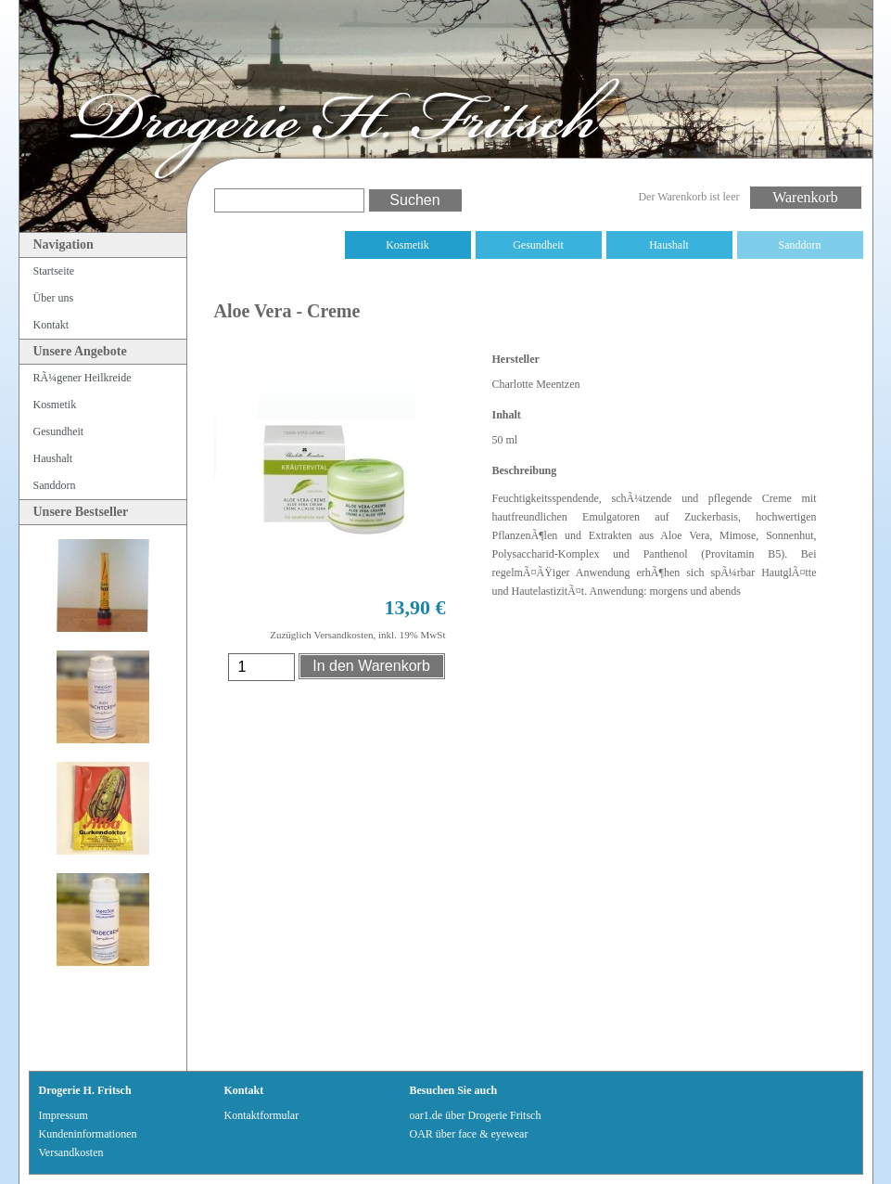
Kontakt (51, 324)
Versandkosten (71, 1152)
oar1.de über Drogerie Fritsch (475, 1115)
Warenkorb (805, 197)
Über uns (53, 297)
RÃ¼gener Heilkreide (277, 244)
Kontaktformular (261, 1115)
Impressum (63, 1115)
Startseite (54, 270)
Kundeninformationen (88, 1133)
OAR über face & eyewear (469, 1133)
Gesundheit (538, 244)
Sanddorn (800, 244)
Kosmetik (407, 244)
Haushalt (669, 244)
